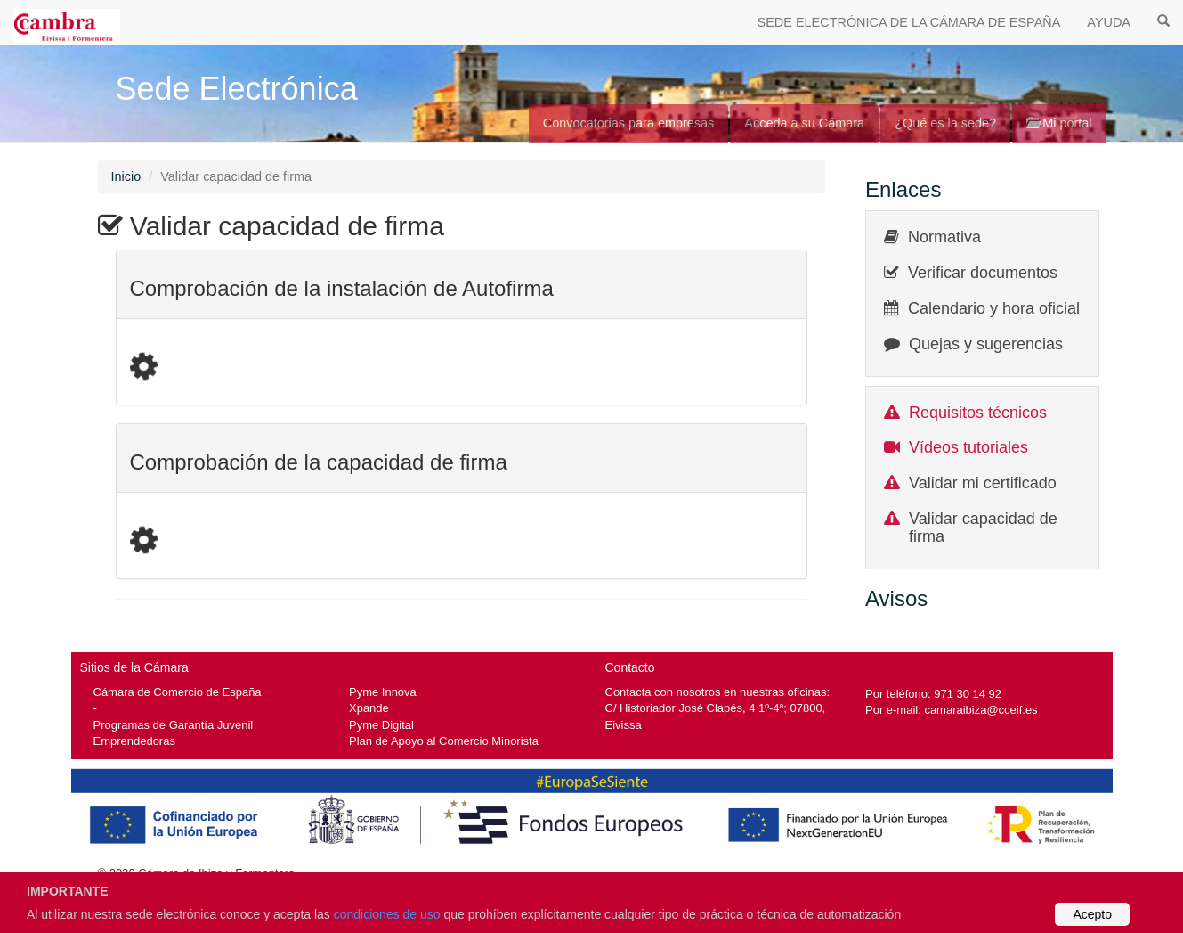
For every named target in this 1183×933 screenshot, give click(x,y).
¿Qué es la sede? (945, 123)
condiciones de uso (387, 914)
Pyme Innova (383, 692)
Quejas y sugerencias (986, 344)
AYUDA (1108, 22)
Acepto (1092, 914)
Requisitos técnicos (978, 412)
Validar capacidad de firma (983, 527)
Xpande (369, 708)
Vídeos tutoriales (968, 447)
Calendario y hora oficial (994, 308)
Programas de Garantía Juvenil (173, 725)
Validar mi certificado (983, 483)
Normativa (944, 237)
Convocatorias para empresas (629, 123)
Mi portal (1058, 123)
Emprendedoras (134, 741)
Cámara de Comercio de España (177, 692)
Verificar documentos (982, 273)
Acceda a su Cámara (804, 123)
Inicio (126, 176)
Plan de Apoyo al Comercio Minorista (444, 741)
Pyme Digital (381, 725)
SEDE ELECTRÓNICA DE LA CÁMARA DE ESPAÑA (909, 22)
